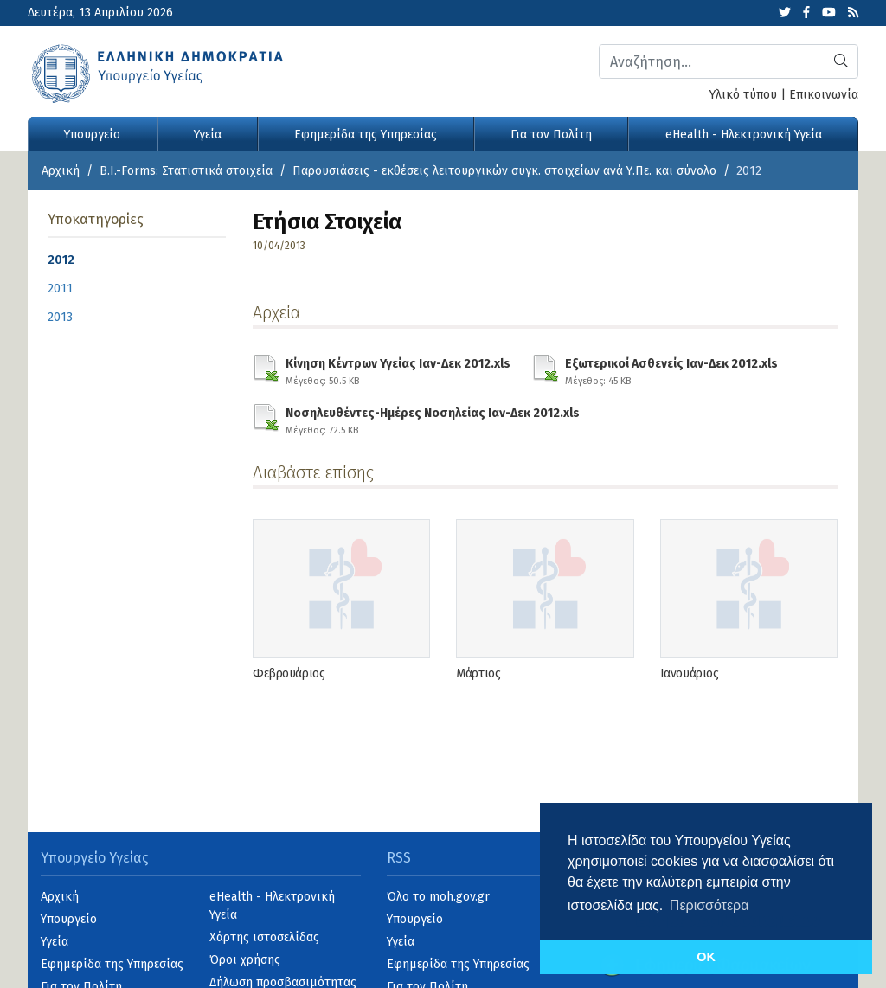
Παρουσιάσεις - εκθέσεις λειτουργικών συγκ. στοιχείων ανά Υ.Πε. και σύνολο (504, 171)
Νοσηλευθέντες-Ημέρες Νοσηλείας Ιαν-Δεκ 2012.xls (433, 419)
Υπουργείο (92, 134)
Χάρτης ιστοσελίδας (264, 937)
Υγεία (208, 134)
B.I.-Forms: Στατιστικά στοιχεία (186, 171)
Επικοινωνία (823, 94)
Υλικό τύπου (743, 94)
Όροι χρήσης (244, 960)
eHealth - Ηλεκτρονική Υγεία (743, 134)
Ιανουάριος (689, 673)
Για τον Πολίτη (551, 134)
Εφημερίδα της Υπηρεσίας (365, 134)
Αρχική (61, 171)
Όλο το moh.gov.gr (438, 896)
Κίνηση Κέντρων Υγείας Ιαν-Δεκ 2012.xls (398, 369)
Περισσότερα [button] (709, 905)
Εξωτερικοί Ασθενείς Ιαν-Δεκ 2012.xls (671, 369)
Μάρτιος (478, 673)
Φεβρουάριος (288, 673)
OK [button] (706, 957)
